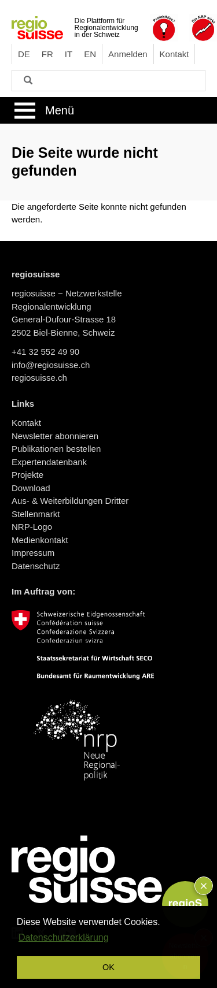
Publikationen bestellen (56, 449)
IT (68, 54)
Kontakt (174, 54)
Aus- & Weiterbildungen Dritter (70, 501)
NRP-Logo (32, 527)
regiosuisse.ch (39, 377)
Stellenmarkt (36, 514)
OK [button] (108, 967)
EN (90, 54)
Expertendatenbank (49, 462)
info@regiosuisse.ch (51, 365)
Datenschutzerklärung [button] (64, 937)
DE (24, 54)
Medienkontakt (40, 540)
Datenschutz (36, 566)
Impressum (33, 553)
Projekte (27, 475)
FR (47, 54)
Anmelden (128, 54)
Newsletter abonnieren (55, 436)
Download (31, 488)
